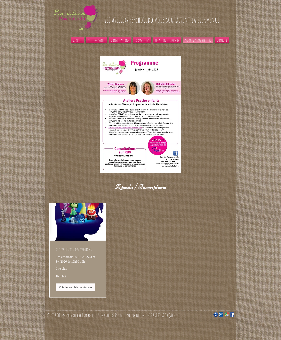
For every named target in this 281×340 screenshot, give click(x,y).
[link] (78, 249)
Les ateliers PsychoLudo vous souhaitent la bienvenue (162, 20)
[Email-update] (221, 314)
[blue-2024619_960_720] (215, 314)
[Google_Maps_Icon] (226, 314)
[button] (75, 287)
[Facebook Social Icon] (232, 314)
